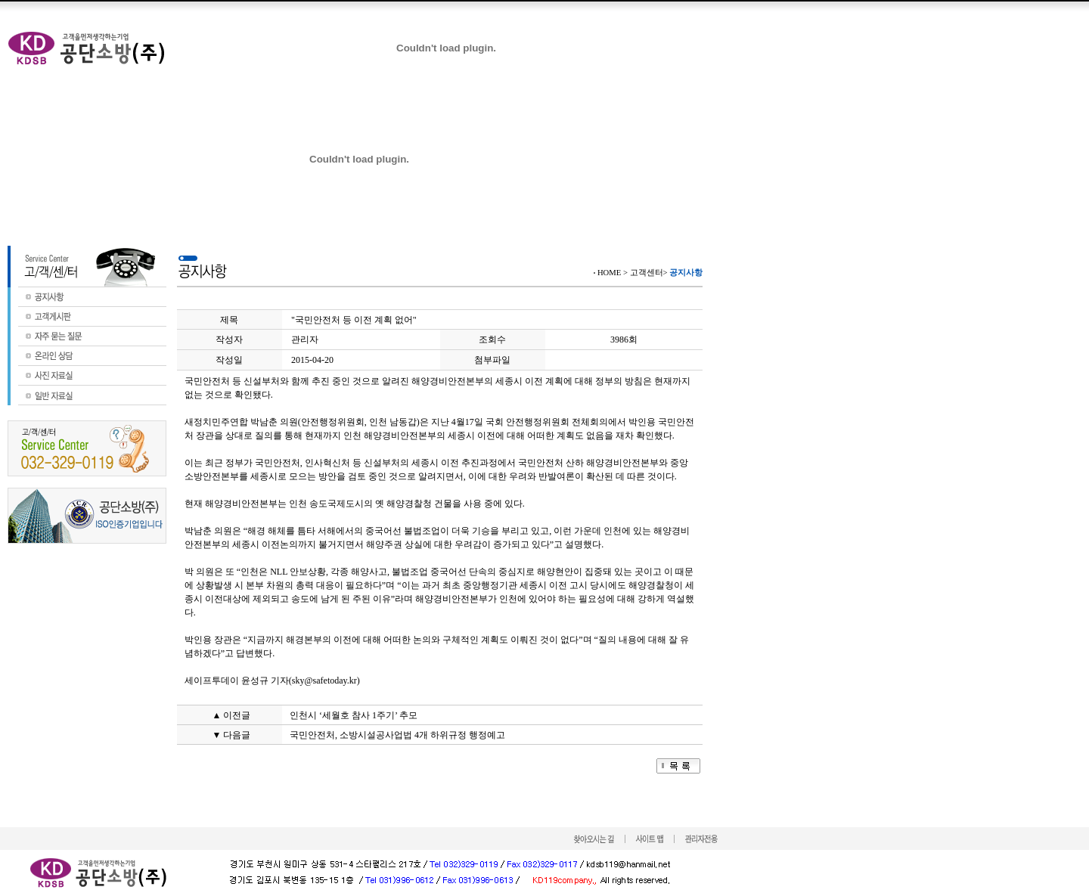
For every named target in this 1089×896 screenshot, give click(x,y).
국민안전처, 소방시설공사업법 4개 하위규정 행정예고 (397, 735)
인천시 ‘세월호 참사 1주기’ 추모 (353, 715)
